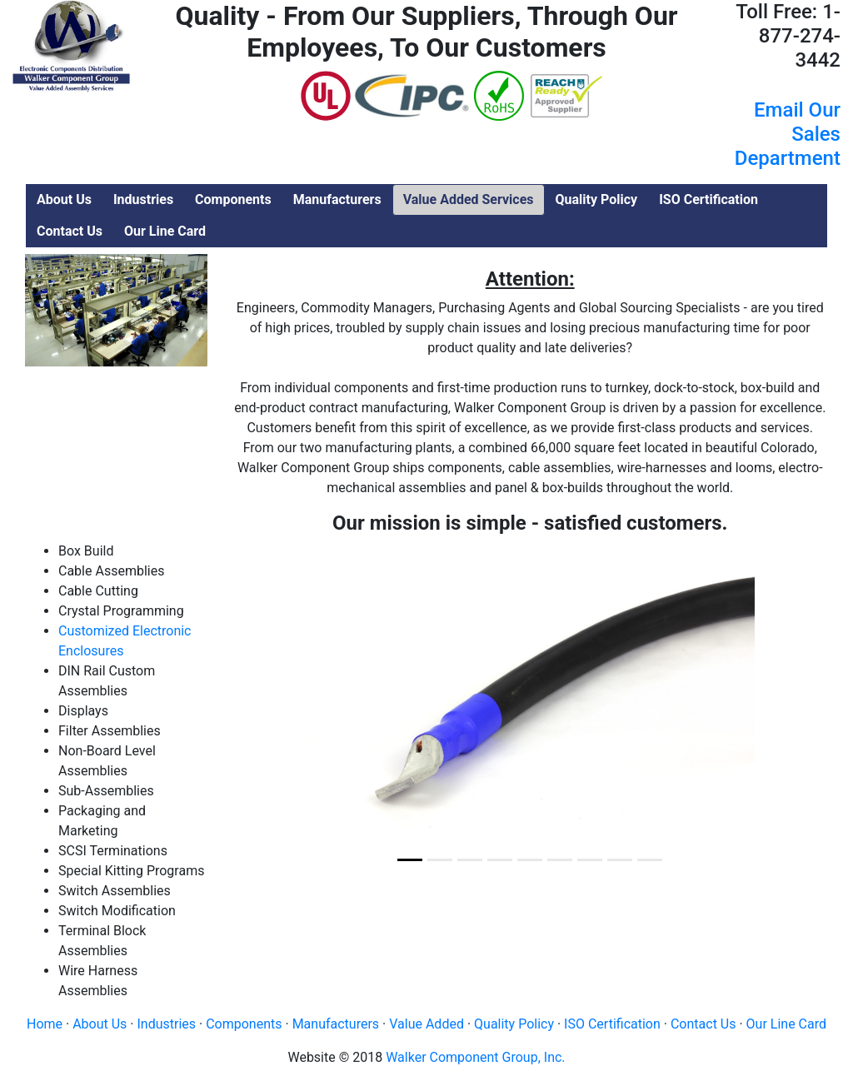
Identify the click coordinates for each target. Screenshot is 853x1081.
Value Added (426, 1024)
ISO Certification (612, 1024)
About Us (99, 1024)
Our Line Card (786, 1024)
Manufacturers (335, 1024)
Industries (166, 1024)
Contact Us (703, 1024)
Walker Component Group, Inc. (475, 1057)
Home (44, 1024)
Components (244, 1024)
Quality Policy (514, 1024)
